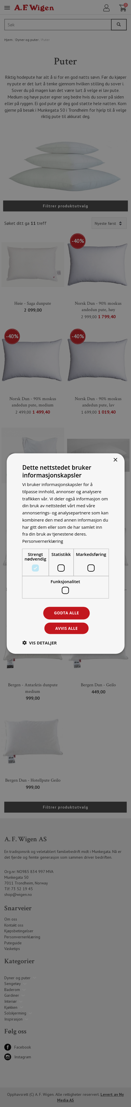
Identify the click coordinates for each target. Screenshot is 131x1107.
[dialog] (65, 553)
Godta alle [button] (66, 613)
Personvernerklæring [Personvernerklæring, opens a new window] (43, 540)
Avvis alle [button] (66, 628)
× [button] (115, 459)
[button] (39, 643)
